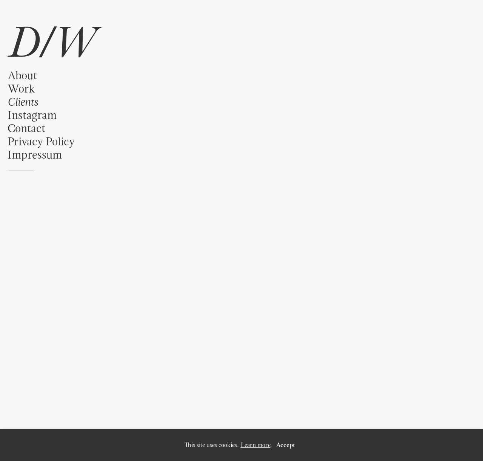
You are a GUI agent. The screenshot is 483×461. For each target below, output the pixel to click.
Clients (23, 101)
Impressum (35, 154)
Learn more (256, 445)
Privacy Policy (41, 141)
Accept (285, 445)
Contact (26, 128)
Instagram (32, 115)
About (22, 75)
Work (21, 88)
